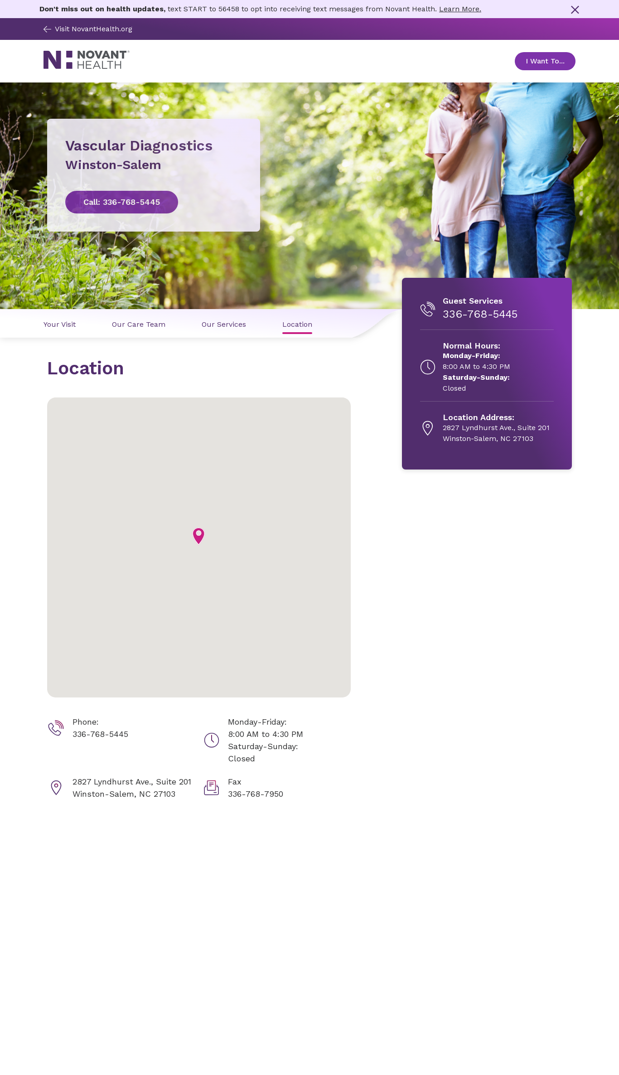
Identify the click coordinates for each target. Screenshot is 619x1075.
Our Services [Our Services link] (224, 324)
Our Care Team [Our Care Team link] (138, 324)
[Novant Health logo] (87, 66)
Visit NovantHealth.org (88, 28)
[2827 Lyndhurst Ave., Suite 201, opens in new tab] (496, 428)
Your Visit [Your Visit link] (60, 324)
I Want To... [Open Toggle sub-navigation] (550, 61)
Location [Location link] (297, 324)
